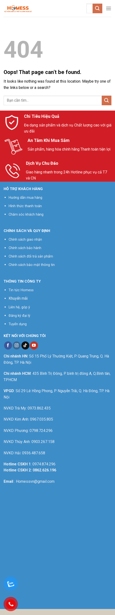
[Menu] (108, 8)
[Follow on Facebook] (8, 345)
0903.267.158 (42, 441)
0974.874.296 (43, 464)
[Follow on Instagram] (17, 345)
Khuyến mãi (18, 298)
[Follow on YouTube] (34, 345)
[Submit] (97, 8)
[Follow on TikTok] (25, 345)
